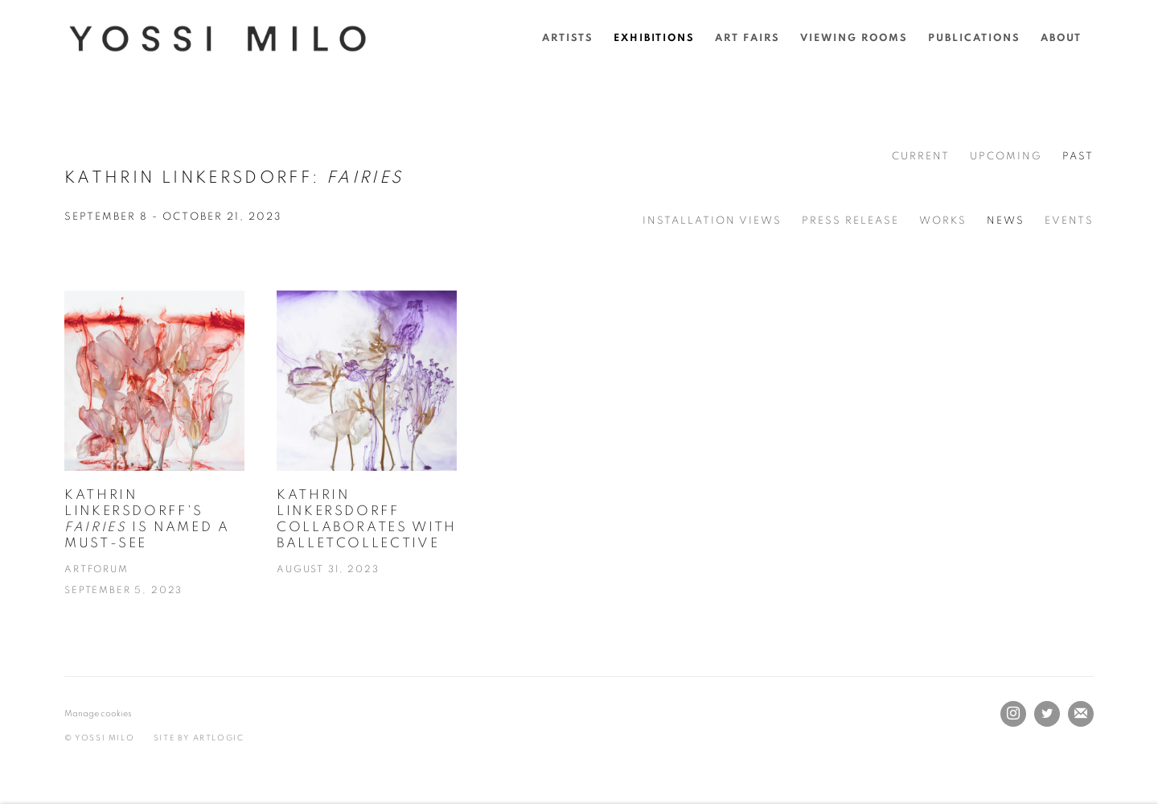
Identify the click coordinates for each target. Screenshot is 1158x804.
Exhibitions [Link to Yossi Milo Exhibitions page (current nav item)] (654, 38)
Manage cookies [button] (98, 713)
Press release (850, 221)
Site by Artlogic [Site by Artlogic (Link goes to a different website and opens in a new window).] (199, 738)
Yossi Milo (217, 39)
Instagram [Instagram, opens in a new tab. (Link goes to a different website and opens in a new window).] (1013, 714)
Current (921, 156)
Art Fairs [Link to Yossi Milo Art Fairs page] (747, 38)
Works (943, 221)
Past (1078, 156)
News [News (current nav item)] (1006, 221)
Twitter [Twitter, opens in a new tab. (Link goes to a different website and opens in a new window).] (1047, 714)
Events (1069, 221)
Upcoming (1006, 156)
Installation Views (712, 221)
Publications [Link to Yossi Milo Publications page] (974, 38)
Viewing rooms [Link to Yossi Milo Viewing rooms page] (854, 38)
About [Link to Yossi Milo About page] (1061, 38)
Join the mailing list (1081, 714)
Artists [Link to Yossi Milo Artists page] (567, 38)
